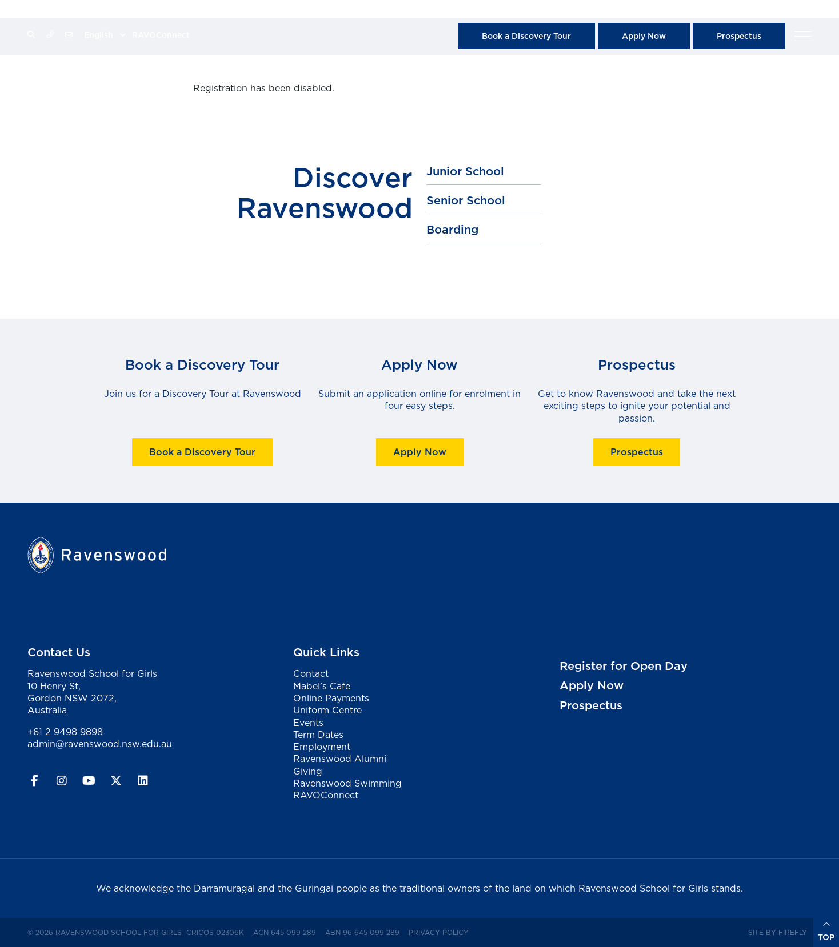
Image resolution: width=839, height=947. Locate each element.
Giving (307, 771)
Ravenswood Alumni (339, 758)
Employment (321, 746)
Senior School (465, 200)
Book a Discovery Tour (526, 36)
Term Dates (318, 734)
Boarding (452, 229)
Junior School (465, 171)
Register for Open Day (624, 666)
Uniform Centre (327, 710)
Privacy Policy (441, 932)
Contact (311, 673)
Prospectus (739, 36)
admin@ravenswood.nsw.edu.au (99, 743)
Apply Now (644, 36)
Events (308, 722)
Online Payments (331, 698)
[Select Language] (104, 35)
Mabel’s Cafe (321, 686)
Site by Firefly (777, 932)
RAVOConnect (161, 35)
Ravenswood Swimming (347, 783)
